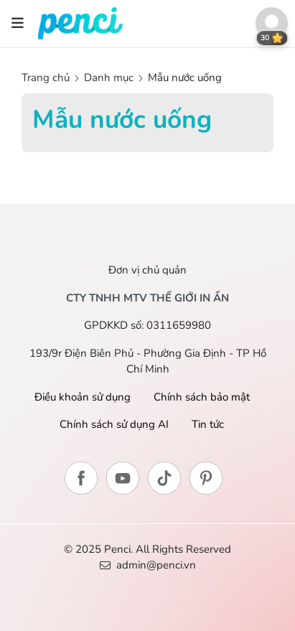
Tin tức (208, 424)
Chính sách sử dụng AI (114, 424)
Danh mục (109, 77)
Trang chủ (47, 77)
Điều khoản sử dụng (82, 397)
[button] (272, 23)
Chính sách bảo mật (202, 397)
